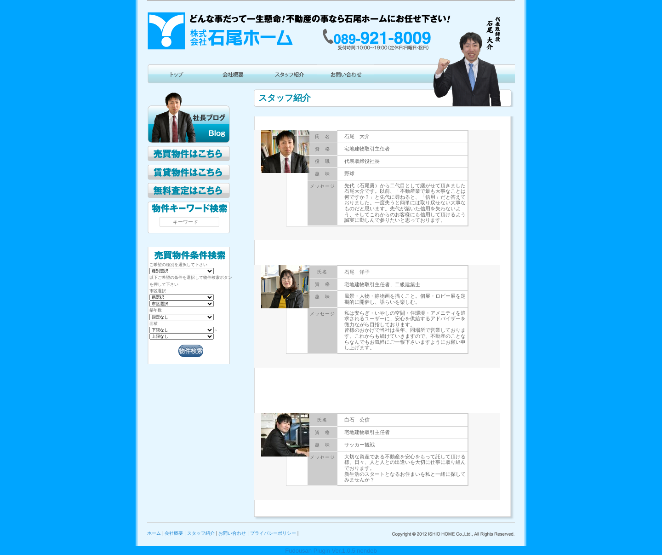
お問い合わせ (232, 533)
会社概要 (174, 533)
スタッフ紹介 (201, 533)
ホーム (154, 533)
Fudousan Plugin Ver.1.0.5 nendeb (331, 550)
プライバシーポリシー (273, 533)
